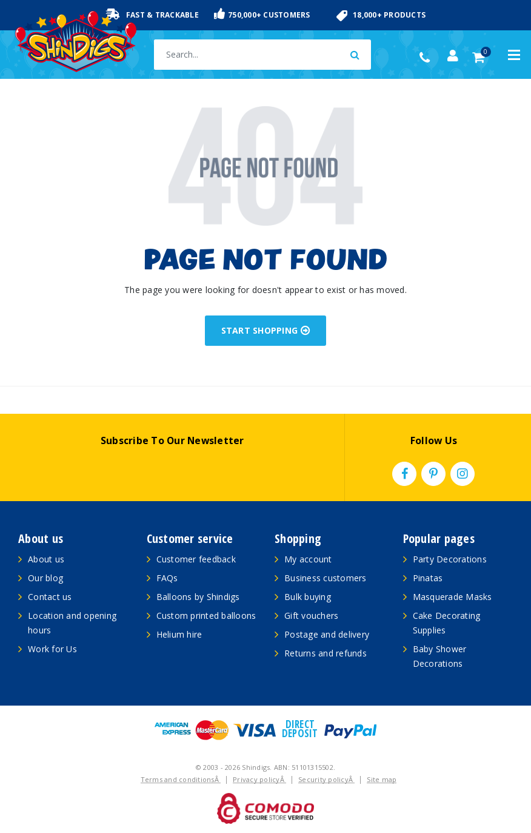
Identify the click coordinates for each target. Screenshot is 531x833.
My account (308, 559)
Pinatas (428, 578)
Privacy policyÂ (259, 779)
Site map (381, 779)
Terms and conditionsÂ (181, 779)
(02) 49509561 (427, 57)
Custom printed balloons (206, 615)
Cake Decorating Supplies (447, 623)
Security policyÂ (326, 779)
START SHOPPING (265, 330)
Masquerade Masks (452, 596)
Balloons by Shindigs (198, 596)
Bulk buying (307, 596)
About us (46, 559)
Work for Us (52, 649)
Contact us (50, 596)
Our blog (45, 578)
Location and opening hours (72, 623)
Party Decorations (450, 559)
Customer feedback (196, 559)
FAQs (167, 578)
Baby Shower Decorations (440, 656)
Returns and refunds (325, 653)
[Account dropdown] (452, 56)
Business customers (325, 578)
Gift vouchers (311, 615)
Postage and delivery (326, 634)
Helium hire (179, 634)
